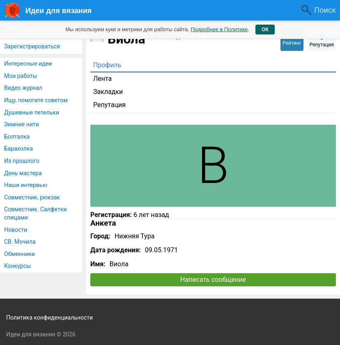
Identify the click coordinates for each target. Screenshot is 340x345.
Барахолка (18, 148)
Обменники (19, 254)
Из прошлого (21, 161)
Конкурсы (17, 266)
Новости (15, 229)
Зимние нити (21, 124)
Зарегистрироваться (32, 46)
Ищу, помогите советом (36, 100)
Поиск (325, 10)
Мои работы (20, 76)
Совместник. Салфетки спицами (35, 213)
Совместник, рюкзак (32, 197)
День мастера (23, 173)
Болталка (17, 136)
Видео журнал (23, 88)
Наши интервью (25, 185)
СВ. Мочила (20, 241)
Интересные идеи (28, 63)
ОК (265, 29)
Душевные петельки (31, 112)
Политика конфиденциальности (49, 317)
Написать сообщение (213, 279)
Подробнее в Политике (219, 29)
